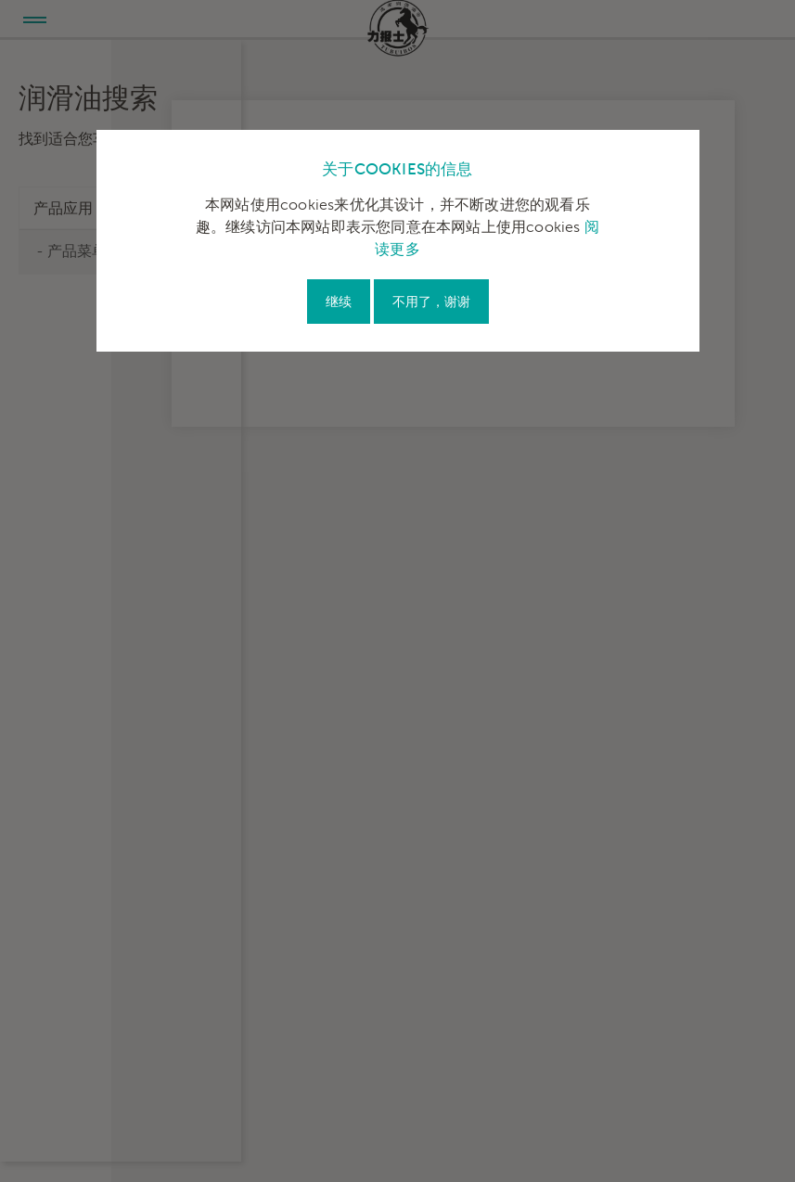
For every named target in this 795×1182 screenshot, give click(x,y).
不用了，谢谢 (431, 302)
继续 (339, 302)
